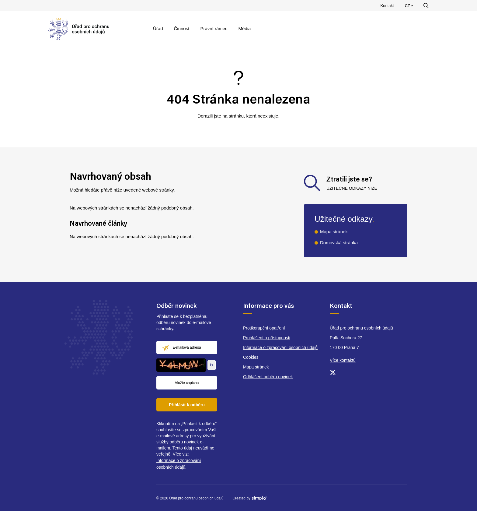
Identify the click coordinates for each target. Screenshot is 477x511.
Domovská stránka (339, 242)
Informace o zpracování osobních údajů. (178, 464)
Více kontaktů (343, 360)
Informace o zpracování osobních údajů (280, 347)
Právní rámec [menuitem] (213, 28)
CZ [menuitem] (410, 7)
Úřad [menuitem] (158, 28)
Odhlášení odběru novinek (268, 376)
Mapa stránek (334, 231)
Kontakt (387, 5)
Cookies (251, 357)
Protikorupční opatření (264, 328)
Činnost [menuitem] (182, 28)
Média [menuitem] (244, 28)
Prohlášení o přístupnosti (266, 337)
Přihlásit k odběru (187, 404)
